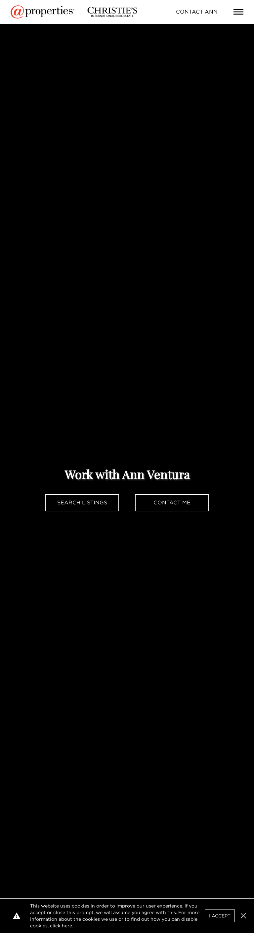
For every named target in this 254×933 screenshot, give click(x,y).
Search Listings (82, 502)
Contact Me (171, 502)
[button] (243, 915)
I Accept (220, 915)
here (67, 925)
